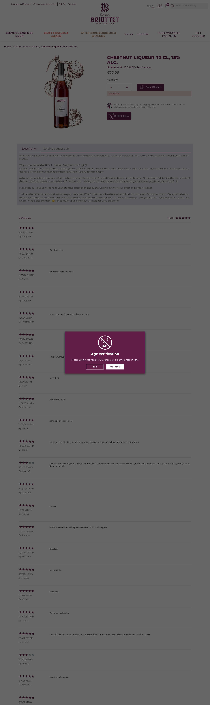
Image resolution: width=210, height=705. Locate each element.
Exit (95, 367)
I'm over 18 (115, 367)
